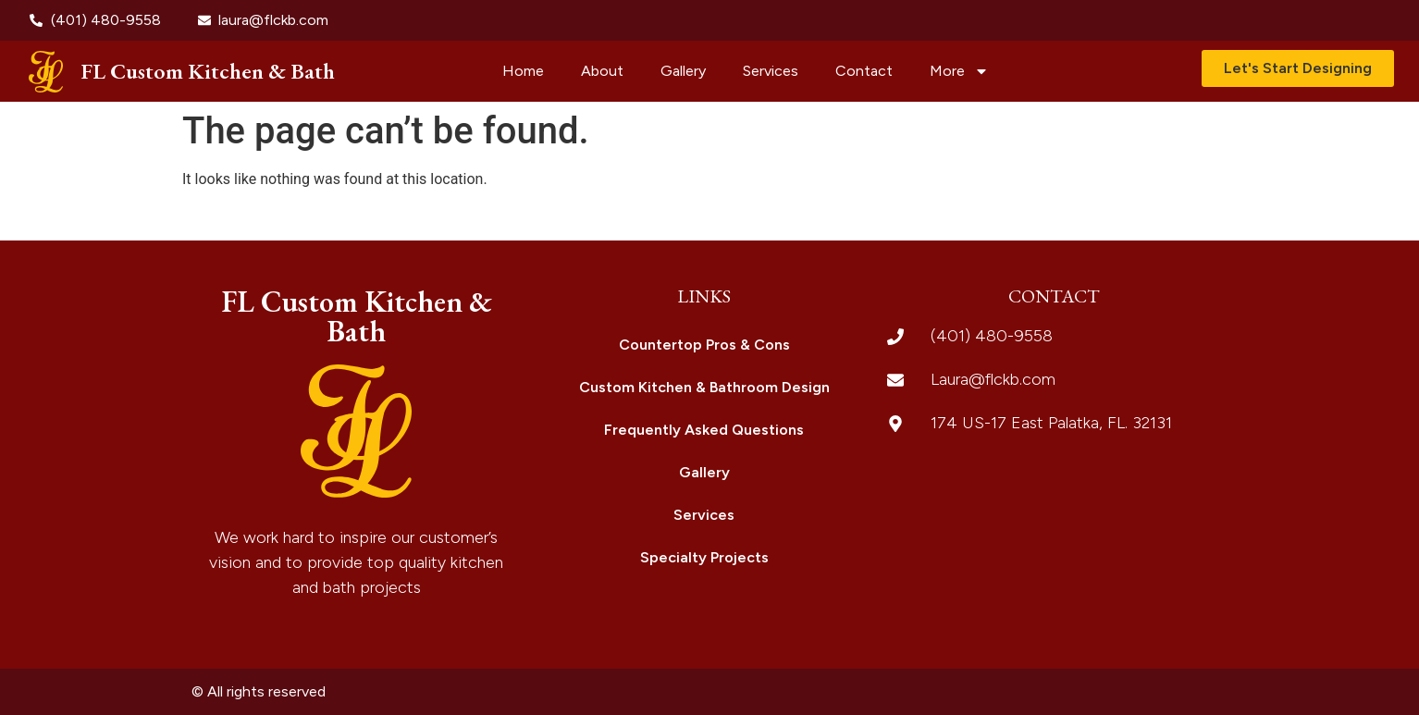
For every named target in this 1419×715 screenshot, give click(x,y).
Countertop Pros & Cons (704, 344)
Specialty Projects (704, 557)
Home (523, 71)
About (602, 71)
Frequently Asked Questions (704, 429)
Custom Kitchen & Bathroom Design (704, 387)
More (959, 71)
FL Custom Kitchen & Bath (207, 70)
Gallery (683, 71)
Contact (864, 71)
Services (770, 71)
